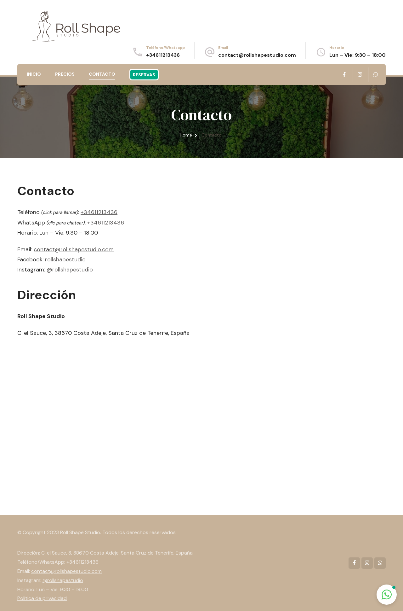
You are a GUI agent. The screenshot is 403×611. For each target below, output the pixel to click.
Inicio (34, 74)
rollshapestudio (65, 259)
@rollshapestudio (70, 269)
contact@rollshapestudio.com (257, 55)
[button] (387, 595)
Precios (65, 74)
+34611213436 (163, 55)
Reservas (144, 75)
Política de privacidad (42, 598)
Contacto (102, 74)
